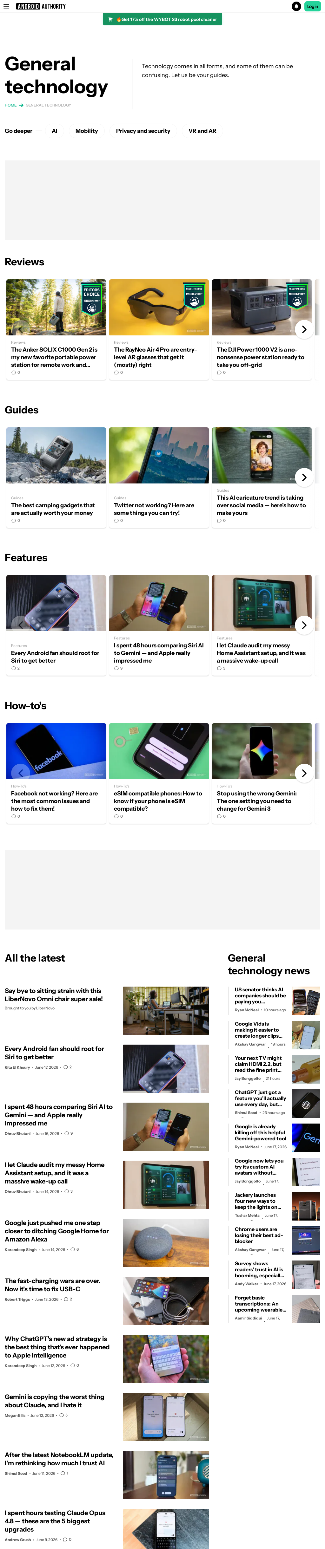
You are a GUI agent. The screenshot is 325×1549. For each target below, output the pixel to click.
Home (11, 105)
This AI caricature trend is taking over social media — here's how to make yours (262, 477)
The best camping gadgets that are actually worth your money (56, 477)
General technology (48, 105)
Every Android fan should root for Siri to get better (56, 625)
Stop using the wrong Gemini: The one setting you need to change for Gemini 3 (262, 773)
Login (313, 6)
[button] (162, 6)
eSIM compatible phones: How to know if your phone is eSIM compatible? (159, 773)
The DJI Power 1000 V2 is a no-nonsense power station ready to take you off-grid (262, 329)
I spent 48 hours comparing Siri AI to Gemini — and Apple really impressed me (159, 625)
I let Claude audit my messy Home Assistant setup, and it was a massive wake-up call (262, 625)
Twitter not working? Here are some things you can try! (159, 477)
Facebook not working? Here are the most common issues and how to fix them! (56, 773)
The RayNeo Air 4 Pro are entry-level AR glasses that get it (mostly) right (159, 329)
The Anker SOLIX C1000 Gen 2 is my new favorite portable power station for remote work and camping (56, 329)
